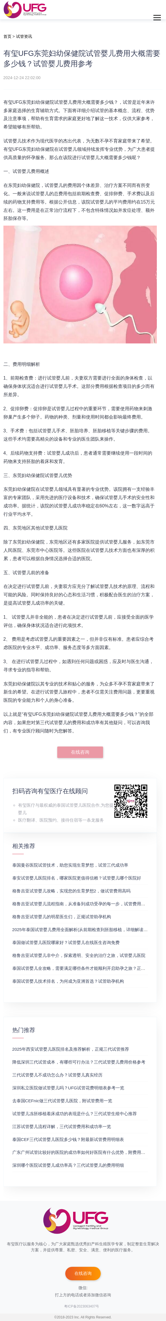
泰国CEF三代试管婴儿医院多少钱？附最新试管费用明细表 (68, 1139)
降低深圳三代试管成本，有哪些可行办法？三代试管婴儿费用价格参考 (78, 1062)
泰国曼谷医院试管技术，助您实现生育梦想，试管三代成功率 (70, 865)
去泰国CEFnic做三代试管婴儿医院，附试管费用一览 (62, 1100)
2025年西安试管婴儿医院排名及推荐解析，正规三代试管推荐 (70, 1049)
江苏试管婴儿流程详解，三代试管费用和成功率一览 (61, 1126)
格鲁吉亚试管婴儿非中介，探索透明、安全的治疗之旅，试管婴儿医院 (78, 955)
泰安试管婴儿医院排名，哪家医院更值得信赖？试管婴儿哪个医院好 (76, 878)
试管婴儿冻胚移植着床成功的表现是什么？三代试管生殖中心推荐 (74, 1113)
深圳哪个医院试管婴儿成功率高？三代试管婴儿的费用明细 (68, 1165)
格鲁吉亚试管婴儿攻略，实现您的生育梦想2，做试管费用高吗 (71, 890)
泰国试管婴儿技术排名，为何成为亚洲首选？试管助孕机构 (68, 981)
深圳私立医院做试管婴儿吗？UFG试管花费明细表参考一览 (68, 1087)
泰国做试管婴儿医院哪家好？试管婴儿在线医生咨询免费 (66, 942)
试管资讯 (24, 36)
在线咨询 (80, 752)
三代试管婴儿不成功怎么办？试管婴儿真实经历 (57, 1074)
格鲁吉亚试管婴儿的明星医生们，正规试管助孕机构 (61, 916)
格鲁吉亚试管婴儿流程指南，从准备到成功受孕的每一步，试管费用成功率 (83, 903)
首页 (7, 36)
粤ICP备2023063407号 (81, 1306)
